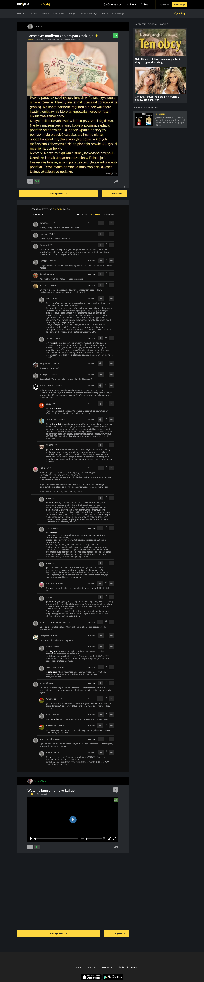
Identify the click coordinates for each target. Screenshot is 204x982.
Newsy (105, 13)
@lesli (49, 567)
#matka (40, 39)
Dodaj (46, 4)
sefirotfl (43, 261)
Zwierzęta (21, 13)
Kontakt (79, 967)
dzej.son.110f (46, 363)
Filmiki (30, 794)
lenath (49, 647)
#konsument (42, 794)
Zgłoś (125, 187)
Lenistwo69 (51, 419)
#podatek (47, 39)
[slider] (56, 838)
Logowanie (164, 4)
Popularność (109, 214)
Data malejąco (96, 214)
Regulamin (106, 967)
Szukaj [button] (181, 13)
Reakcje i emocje (89, 13)
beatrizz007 (51, 667)
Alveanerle (51, 699)
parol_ (49, 404)
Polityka (73, 13)
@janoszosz (51, 533)
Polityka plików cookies (127, 967)
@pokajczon (51, 651)
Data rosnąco (81, 214)
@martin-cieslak (53, 408)
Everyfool (44, 245)
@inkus (49, 703)
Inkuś (42, 683)
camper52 (44, 223)
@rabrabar (51, 502)
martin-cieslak (46, 385)
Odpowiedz (91, 223)
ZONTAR (50, 445)
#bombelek (65, 39)
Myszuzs (44, 285)
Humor (34, 13)
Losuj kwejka (114, 193)
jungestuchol (46, 739)
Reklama (92, 967)
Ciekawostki (58, 13)
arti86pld (44, 374)
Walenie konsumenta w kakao (51, 790)
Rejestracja (179, 4)
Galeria (45, 13)
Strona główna (58, 193)
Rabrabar (44, 468)
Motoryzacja (118, 13)
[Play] (31, 838)
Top (146, 4)
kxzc (48, 298)
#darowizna (75, 39)
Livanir (49, 338)
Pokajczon (44, 636)
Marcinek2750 (46, 234)
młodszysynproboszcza (50, 622)
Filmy (132, 4)
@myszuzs (51, 303)
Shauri (43, 274)
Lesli (48, 528)
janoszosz (50, 498)
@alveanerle (52, 719)
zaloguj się (57, 209)
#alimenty (56, 39)
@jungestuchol (53, 757)
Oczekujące (114, 4)
